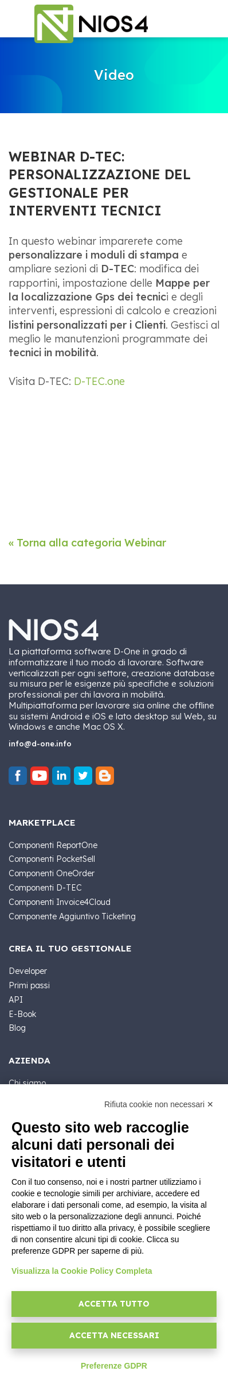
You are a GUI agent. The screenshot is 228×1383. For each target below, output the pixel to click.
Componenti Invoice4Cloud (60, 902)
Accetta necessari (114, 1335)
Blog (17, 1028)
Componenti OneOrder (52, 873)
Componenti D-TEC (45, 888)
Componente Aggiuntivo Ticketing (72, 916)
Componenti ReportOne (53, 845)
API (16, 1000)
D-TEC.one (99, 381)
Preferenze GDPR (114, 1365)
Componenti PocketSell (52, 859)
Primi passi (29, 985)
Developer (28, 971)
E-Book (22, 1014)
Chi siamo (27, 1083)
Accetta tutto (114, 1304)
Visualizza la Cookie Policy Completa (81, 1271)
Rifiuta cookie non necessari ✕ (159, 1104)
